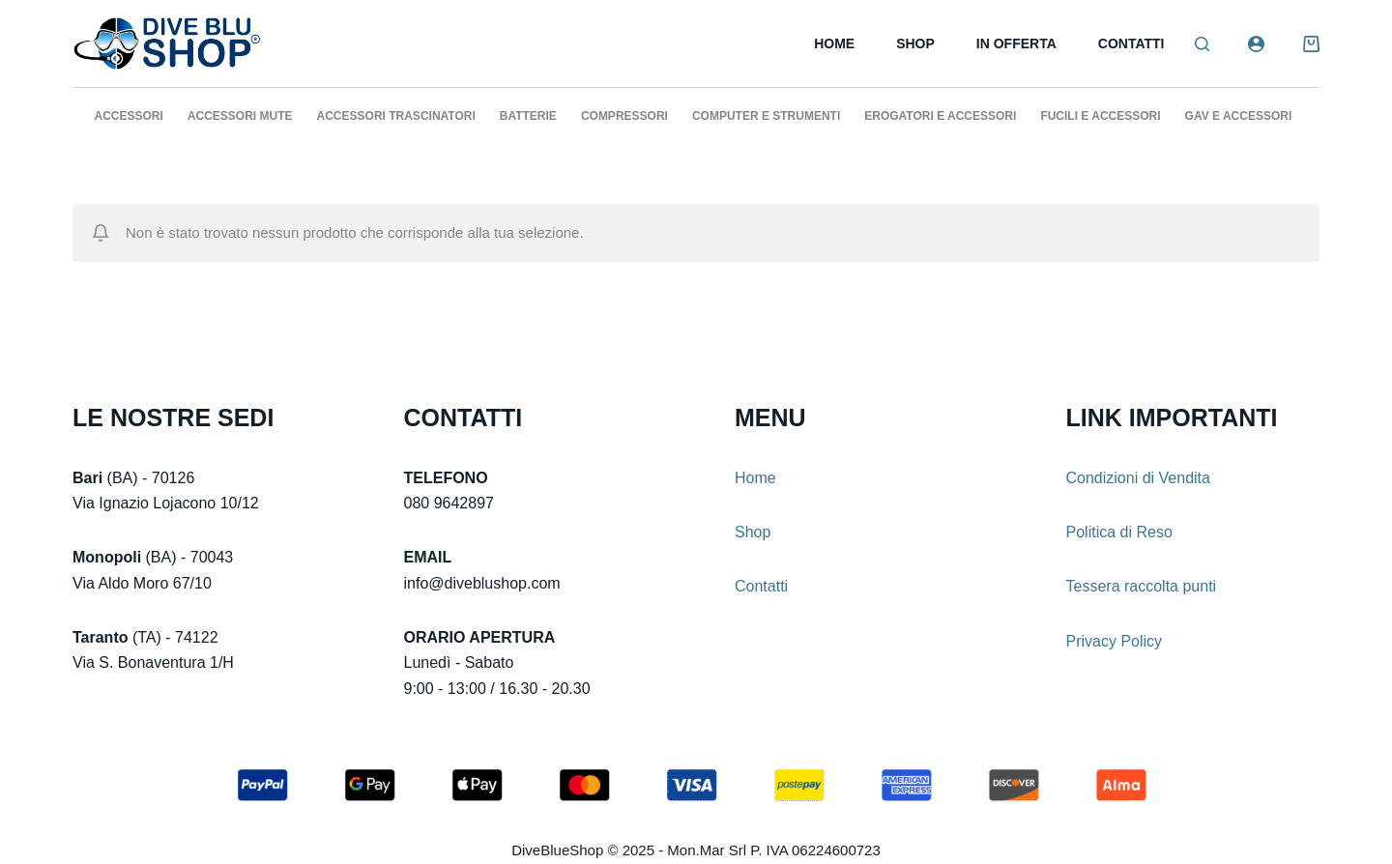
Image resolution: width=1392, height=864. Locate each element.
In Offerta (1016, 43)
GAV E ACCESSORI (1238, 116)
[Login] (1256, 44)
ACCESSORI (129, 116)
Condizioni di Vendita (1138, 478)
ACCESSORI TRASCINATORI (396, 116)
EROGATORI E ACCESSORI (940, 116)
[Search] (1202, 44)
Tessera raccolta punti (1141, 586)
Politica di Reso (1119, 532)
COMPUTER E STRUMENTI (766, 116)
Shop (915, 43)
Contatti (1131, 43)
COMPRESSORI (624, 116)
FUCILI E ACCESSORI (1100, 116)
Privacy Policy (1114, 641)
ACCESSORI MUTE (240, 116)
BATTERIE (528, 116)
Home (834, 43)
